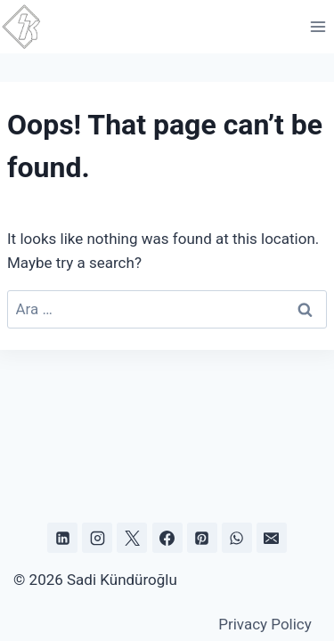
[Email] (272, 538)
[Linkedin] (62, 538)
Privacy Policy (265, 624)
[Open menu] (317, 26)
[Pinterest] (202, 538)
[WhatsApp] (237, 538)
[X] (132, 538)
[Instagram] (97, 538)
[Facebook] (167, 538)
